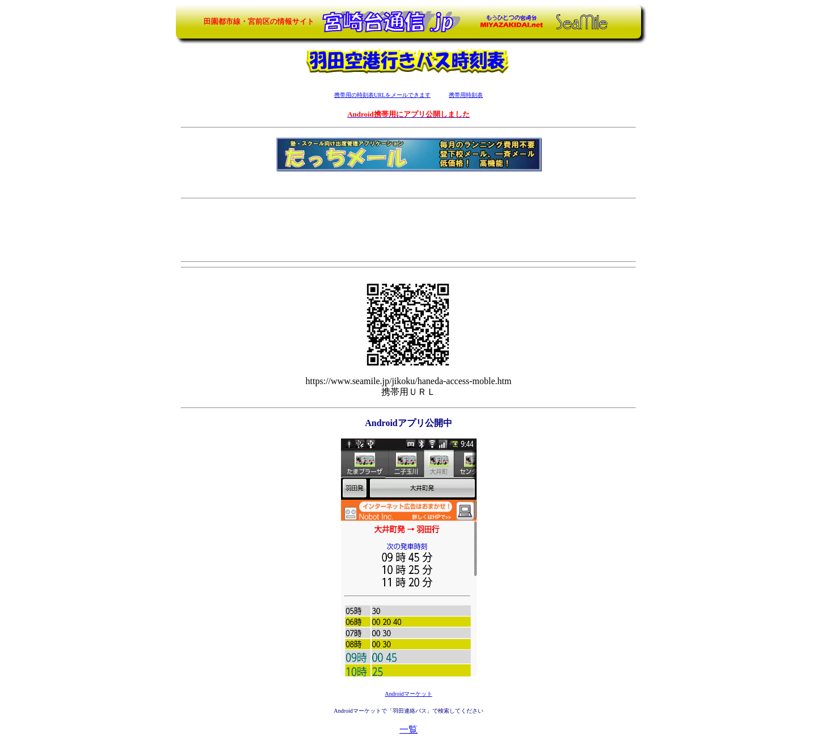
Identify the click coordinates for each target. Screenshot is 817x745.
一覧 (408, 729)
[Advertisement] (408, 228)
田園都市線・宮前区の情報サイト (259, 21)
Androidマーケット (408, 694)
